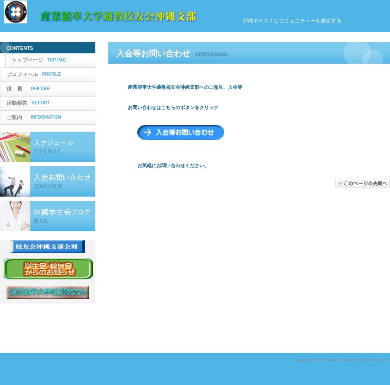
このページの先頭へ (362, 183)
